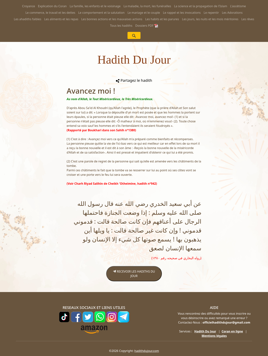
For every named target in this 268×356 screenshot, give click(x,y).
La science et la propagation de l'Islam (200, 6)
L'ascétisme (238, 6)
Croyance (28, 6)
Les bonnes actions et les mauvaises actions (111, 19)
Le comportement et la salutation (101, 13)
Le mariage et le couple (144, 13)
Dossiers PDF (146, 26)
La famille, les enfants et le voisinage (95, 6)
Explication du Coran (52, 6)
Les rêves (247, 19)
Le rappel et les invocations (182, 13)
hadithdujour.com (146, 351)
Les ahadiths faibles (27, 19)
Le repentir (211, 13)
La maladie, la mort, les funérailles (147, 6)
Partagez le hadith (134, 80)
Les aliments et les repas (61, 19)
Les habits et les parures (162, 19)
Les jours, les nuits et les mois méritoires (210, 19)
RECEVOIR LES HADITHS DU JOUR (134, 273)
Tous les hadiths (121, 26)
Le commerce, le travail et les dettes (50, 13)
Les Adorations (232, 13)
